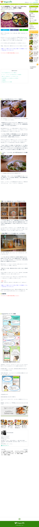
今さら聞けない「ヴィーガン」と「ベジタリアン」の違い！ (35, 35)
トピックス (32, 14)
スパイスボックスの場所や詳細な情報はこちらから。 (10, 295)
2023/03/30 (35, 61)
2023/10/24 (35, 43)
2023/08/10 (35, 55)
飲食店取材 (3, 11)
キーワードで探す (33, 8)
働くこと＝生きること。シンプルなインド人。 (10, 76)
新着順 (31, 13)
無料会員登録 (35, 2)
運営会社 (32, 26)
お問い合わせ (32, 28)
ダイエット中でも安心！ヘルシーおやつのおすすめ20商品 (35, 47)
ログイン (31, 2)
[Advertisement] (14, 62)
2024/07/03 (35, 49)
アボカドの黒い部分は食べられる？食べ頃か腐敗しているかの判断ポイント (35, 53)
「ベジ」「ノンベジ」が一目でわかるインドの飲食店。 (12, 74)
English (36, 0)
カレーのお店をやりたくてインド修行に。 (9, 72)
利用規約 (31, 68)
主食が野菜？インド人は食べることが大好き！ (10, 78)
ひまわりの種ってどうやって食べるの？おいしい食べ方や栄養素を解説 (35, 59)
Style (4, 4)
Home (2, 4)
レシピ (31, 18)
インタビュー (32, 21)
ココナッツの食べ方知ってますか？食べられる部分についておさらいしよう (35, 41)
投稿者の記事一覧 (5, 445)
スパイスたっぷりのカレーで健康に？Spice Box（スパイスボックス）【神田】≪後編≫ (21, 452)
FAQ (31, 25)
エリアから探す (33, 9)
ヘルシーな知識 (33, 20)
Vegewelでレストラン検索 (7, 81)
